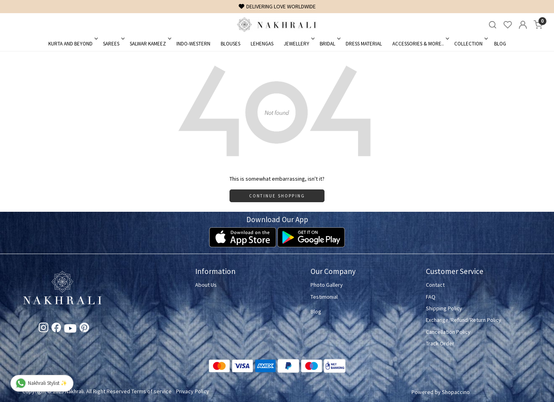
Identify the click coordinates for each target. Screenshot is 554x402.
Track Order (440, 343)
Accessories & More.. (420, 43)
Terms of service (151, 391)
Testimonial (324, 296)
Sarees (113, 43)
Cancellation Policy (448, 331)
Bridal (329, 43)
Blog (500, 43)
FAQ (430, 296)
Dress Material (364, 43)
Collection (470, 43)
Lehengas (262, 43)
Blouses (230, 43)
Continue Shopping (277, 196)
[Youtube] (70, 330)
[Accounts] (522, 24)
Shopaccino (456, 392)
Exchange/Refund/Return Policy (463, 319)
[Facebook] (56, 329)
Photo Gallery (327, 284)
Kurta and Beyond (72, 43)
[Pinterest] (84, 329)
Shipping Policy (444, 308)
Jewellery (298, 43)
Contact (435, 284)
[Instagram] (43, 329)
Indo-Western (193, 43)
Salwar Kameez (150, 43)
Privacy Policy (192, 391)
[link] (492, 25)
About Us (206, 284)
